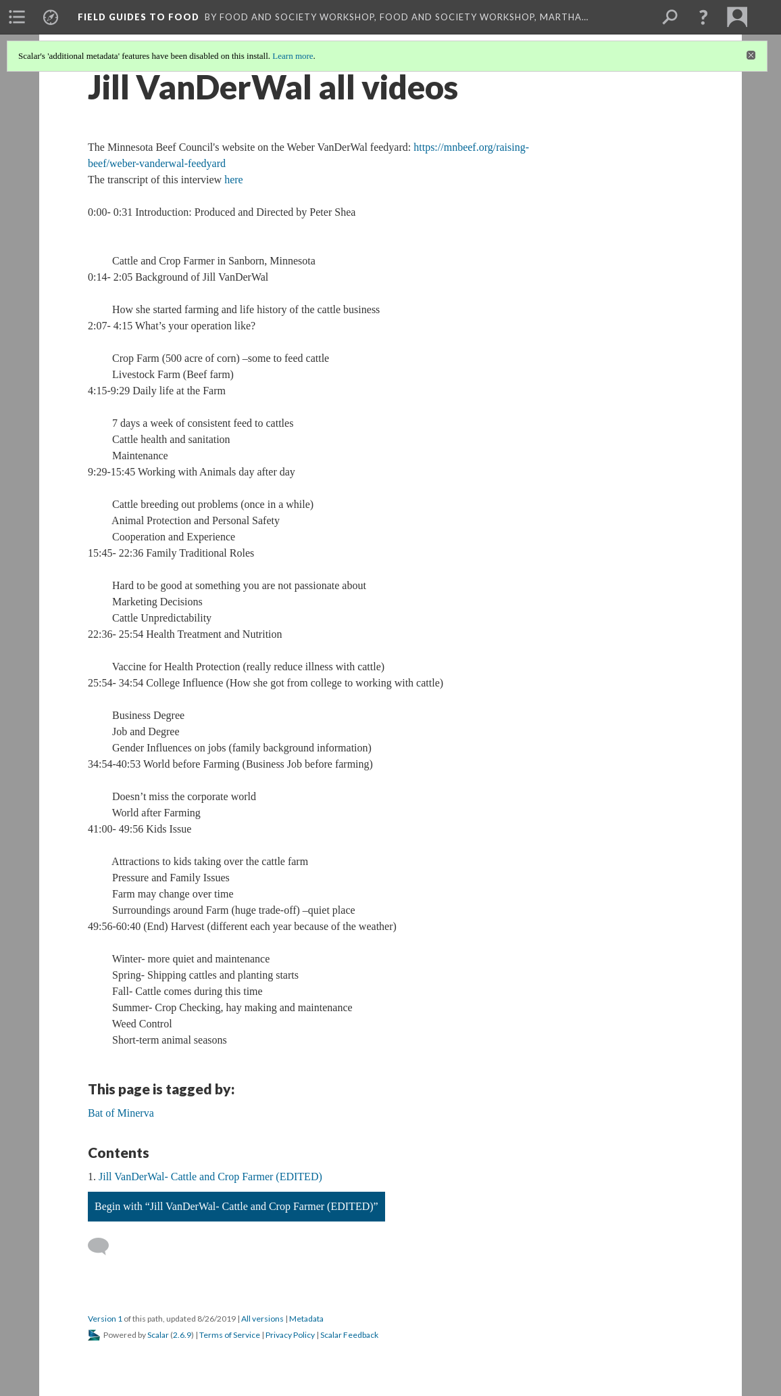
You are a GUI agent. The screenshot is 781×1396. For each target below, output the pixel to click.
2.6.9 (182, 1335)
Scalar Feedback (349, 1335)
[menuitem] (17, 17)
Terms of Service (229, 1335)
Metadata (306, 1318)
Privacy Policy (290, 1335)
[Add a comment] (104, 1246)
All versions (262, 1318)
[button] (703, 17)
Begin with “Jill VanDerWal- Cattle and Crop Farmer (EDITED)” (236, 1206)
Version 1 (105, 1318)
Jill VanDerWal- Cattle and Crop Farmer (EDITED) (210, 1176)
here (233, 179)
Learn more (292, 56)
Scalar (158, 1335)
